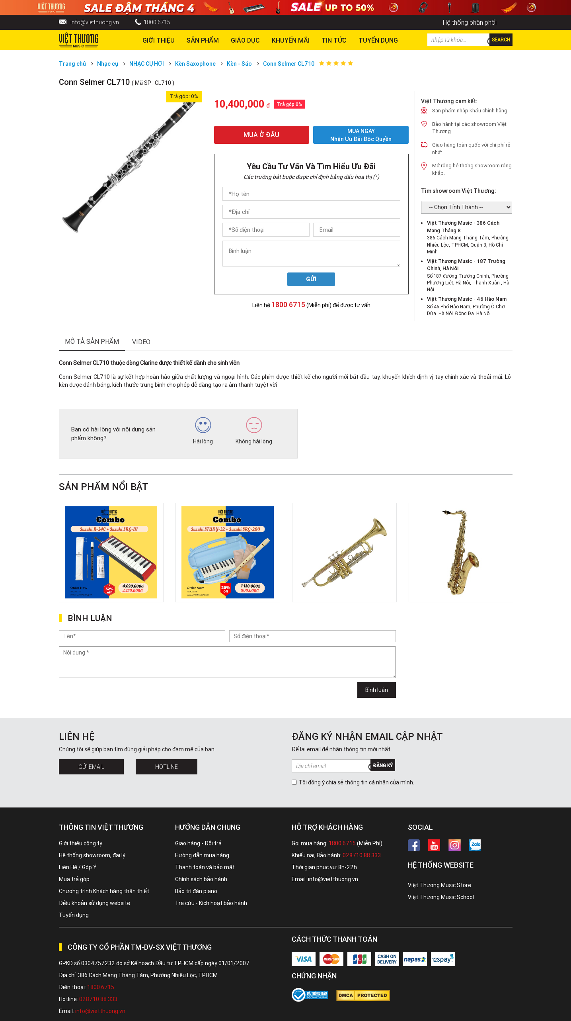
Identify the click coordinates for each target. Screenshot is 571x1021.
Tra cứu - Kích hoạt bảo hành (211, 903)
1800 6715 (157, 22)
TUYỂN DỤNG (378, 40)
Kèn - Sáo (239, 63)
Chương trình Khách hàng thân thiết (104, 891)
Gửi (311, 279)
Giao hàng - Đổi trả (198, 843)
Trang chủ (72, 63)
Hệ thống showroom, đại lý (92, 855)
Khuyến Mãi (291, 40)
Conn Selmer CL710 (288, 63)
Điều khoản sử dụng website (94, 903)
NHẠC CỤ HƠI (146, 63)
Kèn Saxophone (195, 63)
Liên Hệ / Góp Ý (78, 867)
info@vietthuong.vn (94, 22)
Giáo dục (245, 40)
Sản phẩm (203, 40)
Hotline (166, 766)
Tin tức (334, 40)
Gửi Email (91, 766)
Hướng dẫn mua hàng (202, 855)
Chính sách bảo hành (201, 879)
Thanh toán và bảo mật (205, 867)
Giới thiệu (158, 40)
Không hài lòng (254, 431)
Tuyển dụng (74, 915)
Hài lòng (203, 431)
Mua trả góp (74, 879)
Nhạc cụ (107, 63)
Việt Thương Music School (441, 897)
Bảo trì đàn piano (196, 891)
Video (141, 342)
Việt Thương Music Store (439, 885)
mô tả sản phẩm (92, 341)
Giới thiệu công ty (80, 843)
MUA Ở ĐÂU (261, 135)
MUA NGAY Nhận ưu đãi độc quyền (361, 134)
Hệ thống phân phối (470, 22)
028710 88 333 (362, 855)
